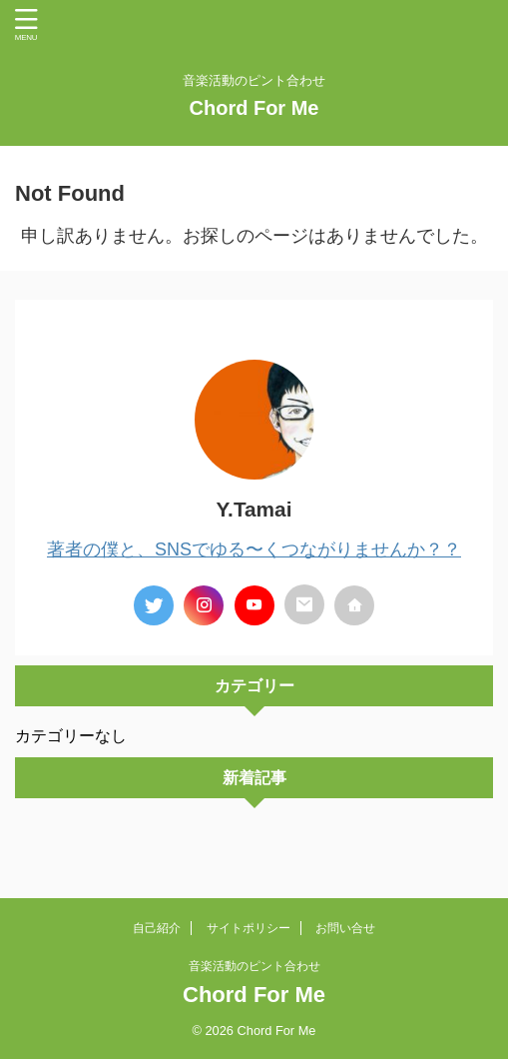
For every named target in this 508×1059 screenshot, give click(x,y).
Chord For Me (254, 108)
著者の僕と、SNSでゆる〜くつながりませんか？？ (254, 549)
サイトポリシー (248, 928)
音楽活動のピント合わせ (254, 966)
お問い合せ (345, 928)
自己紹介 (157, 928)
